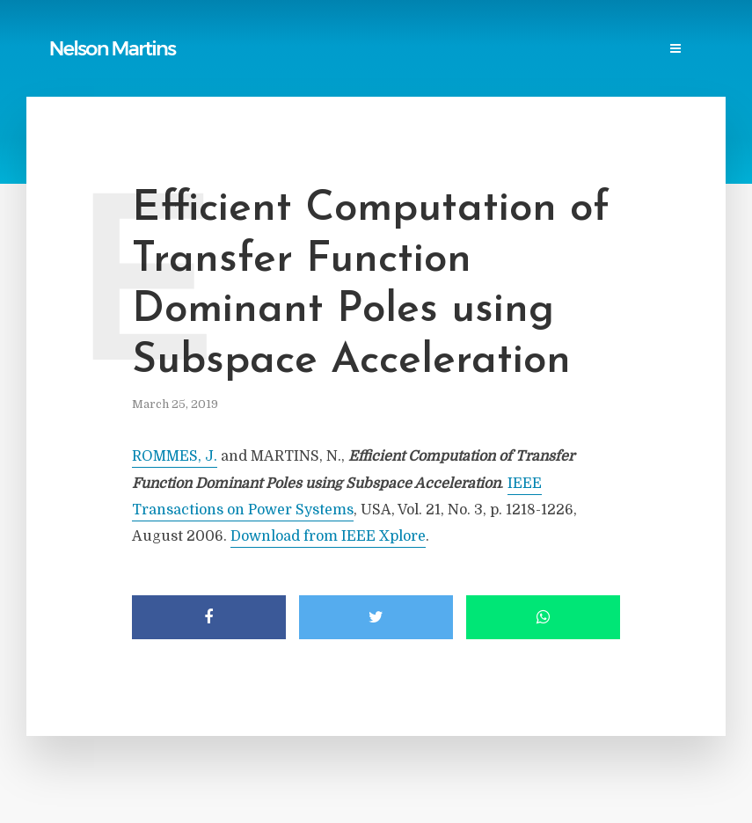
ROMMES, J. (174, 456)
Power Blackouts (384, 32)
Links (295, 32)
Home (74, 32)
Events (79, 67)
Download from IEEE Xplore (328, 536)
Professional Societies (524, 32)
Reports (233, 32)
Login (213, 67)
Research (641, 32)
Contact (147, 67)
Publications (150, 32)
